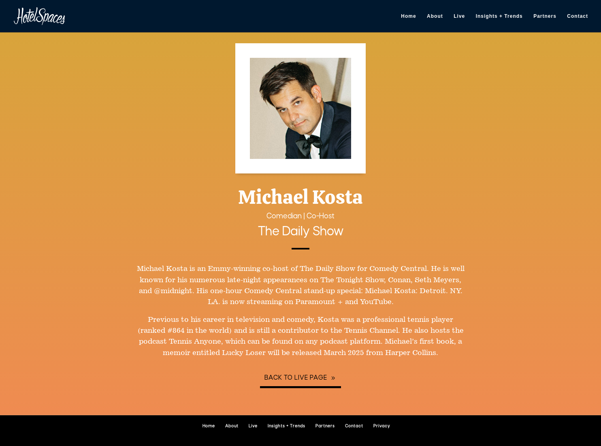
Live (459, 16)
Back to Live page (295, 378)
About (435, 16)
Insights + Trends (499, 16)
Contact (577, 16)
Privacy (381, 426)
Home (408, 16)
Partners (544, 16)
